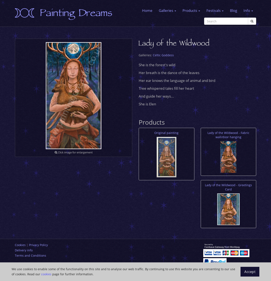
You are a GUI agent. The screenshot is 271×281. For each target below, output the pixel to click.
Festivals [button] (215, 10)
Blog (233, 10)
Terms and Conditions (30, 255)
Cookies (20, 245)
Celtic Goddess (163, 55)
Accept (250, 271)
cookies (46, 274)
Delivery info (24, 250)
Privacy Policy (38, 245)
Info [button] (248, 10)
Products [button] (191, 10)
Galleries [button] (167, 10)
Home (147, 10)
